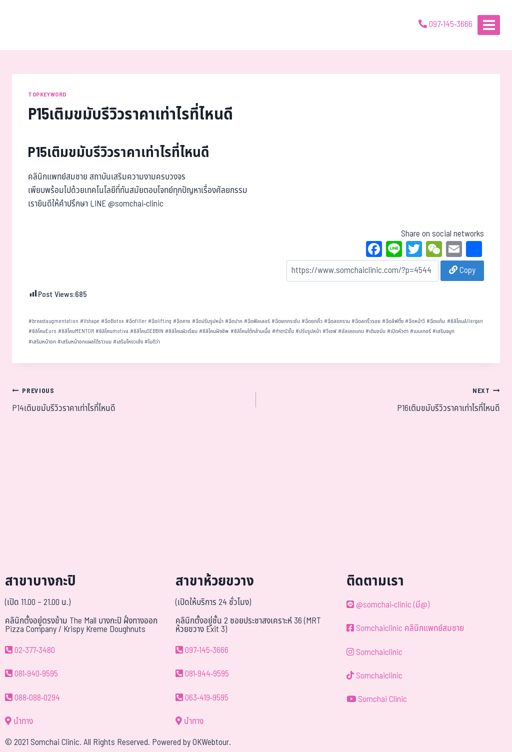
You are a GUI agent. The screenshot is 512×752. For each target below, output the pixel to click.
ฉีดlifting (160, 321)
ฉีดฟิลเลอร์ (257, 321)
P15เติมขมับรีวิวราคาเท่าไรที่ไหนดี (119, 153)
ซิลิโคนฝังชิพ (213, 331)
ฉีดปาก (233, 321)
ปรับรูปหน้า (308, 331)
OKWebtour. (211, 742)
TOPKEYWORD (47, 94)
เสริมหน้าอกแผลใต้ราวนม (85, 342)
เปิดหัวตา (397, 331)
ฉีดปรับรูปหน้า (208, 321)
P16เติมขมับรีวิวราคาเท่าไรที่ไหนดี (382, 399)
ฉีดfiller (136, 321)
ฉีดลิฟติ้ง (393, 321)
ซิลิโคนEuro (42, 331)
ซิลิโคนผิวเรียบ (181, 331)
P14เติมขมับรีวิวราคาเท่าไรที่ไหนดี (130, 399)
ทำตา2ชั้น (283, 331)
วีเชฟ (329, 331)
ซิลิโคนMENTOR (76, 331)
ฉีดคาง (181, 321)
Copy (462, 270)
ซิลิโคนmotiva (112, 331)
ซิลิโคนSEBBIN (147, 331)
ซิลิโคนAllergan (465, 321)
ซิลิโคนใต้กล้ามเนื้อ (250, 331)
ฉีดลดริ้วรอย (366, 321)
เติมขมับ (376, 331)
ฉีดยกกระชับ (286, 321)
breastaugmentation (53, 321)
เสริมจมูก (443, 331)
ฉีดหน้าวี (415, 321)
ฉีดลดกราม (337, 321)
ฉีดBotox (112, 321)
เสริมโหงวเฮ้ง (128, 342)
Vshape (90, 321)
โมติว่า (152, 342)
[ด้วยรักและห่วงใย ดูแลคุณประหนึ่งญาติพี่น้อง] (36, 25)
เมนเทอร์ (420, 331)
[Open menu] (489, 24)
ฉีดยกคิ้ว (312, 321)
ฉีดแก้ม (435, 321)
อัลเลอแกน (351, 331)
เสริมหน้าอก (42, 342)
